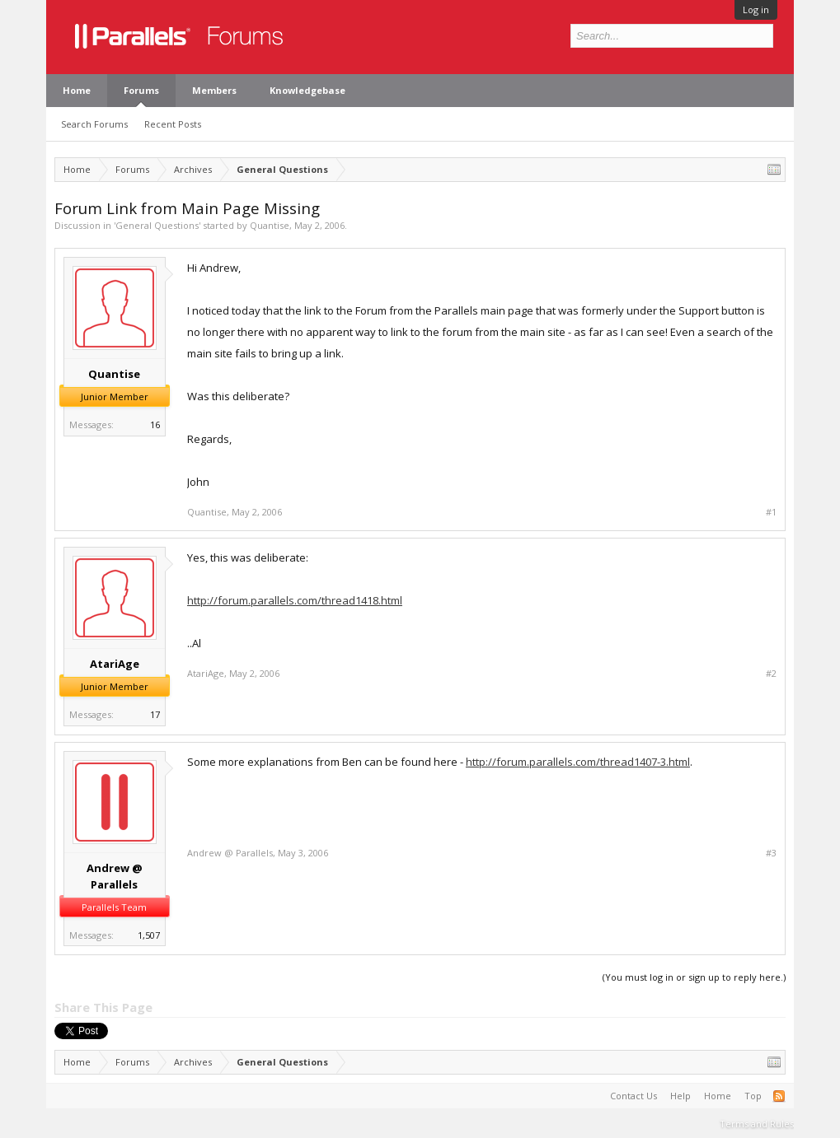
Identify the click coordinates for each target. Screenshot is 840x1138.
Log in (756, 9)
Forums (141, 90)
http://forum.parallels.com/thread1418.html (294, 600)
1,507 (149, 935)
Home (77, 90)
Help (680, 1095)
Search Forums (94, 124)
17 (155, 714)
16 (155, 424)
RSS (779, 1096)
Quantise (269, 225)
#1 (771, 512)
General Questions (157, 225)
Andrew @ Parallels (115, 876)
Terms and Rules (757, 1123)
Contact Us (633, 1095)
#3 (771, 853)
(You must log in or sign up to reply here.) (694, 977)
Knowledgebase (307, 90)
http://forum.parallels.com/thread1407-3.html (578, 761)
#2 (771, 673)
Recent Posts (172, 124)
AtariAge (114, 663)
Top (753, 1095)
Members (214, 90)
